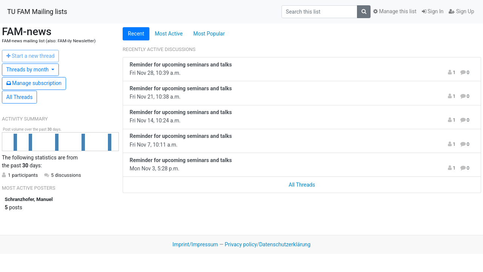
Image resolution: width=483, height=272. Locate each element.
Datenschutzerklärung (285, 244)
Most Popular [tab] (209, 34)
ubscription (34, 83)
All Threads (19, 97)
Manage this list (394, 11)
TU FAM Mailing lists (37, 11)
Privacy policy (241, 244)
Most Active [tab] (169, 34)
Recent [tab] (136, 34)
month (28, 69)
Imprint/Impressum (195, 244)
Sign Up (461, 11)
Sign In (433, 11)
